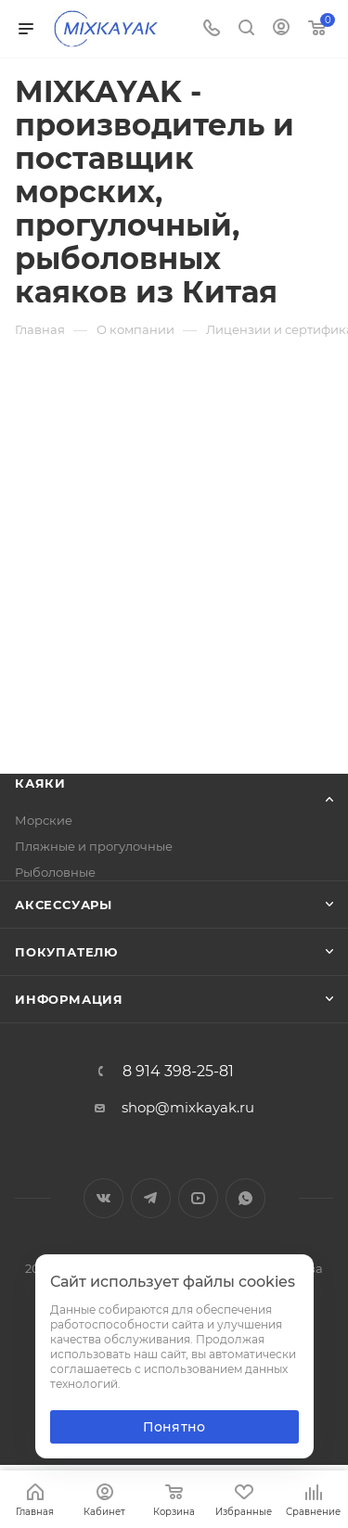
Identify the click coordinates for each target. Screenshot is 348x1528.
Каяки (40, 783)
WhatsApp (245, 1198)
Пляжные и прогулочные (94, 846)
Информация (69, 999)
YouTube (198, 1198)
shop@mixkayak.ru (188, 1107)
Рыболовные (55, 872)
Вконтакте (103, 1198)
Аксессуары (63, 904)
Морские (43, 820)
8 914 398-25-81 (178, 1071)
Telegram (151, 1198)
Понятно (174, 1427)
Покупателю (66, 951)
